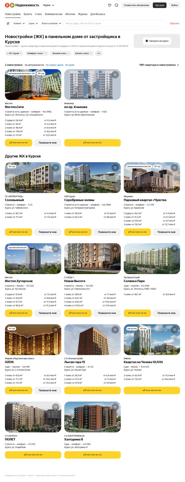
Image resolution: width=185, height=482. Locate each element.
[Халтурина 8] (92, 417)
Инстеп (8, 103)
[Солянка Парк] (152, 258)
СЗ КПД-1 (69, 277)
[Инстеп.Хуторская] (33, 258)
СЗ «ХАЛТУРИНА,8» (74, 436)
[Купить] (28, 14)
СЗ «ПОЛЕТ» (11, 436)
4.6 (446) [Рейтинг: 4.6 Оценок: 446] (47, 111)
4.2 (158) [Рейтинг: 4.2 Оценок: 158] (145, 286)
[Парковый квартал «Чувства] (152, 177)
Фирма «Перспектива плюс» (19, 358)
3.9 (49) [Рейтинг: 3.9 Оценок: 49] (26, 367)
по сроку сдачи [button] (54, 64)
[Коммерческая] (53, 14)
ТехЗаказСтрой (132, 277)
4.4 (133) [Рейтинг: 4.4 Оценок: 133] (145, 367)
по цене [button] (69, 64)
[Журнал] (83, 14)
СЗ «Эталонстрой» (73, 358)
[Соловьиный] (33, 177)
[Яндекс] (7, 5)
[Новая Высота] (92, 258)
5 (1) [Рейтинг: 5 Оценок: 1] (30, 204)
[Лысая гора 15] (92, 339)
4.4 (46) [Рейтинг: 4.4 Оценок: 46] (87, 444)
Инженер (69, 103)
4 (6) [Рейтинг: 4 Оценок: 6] (104, 111)
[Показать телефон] (18, 142)
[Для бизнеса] (97, 14)
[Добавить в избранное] (55, 74)
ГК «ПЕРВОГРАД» (14, 196)
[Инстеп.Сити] (33, 84)
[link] (174, 5)
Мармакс (128, 196)
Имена (127, 358)
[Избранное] (109, 5)
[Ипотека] (70, 14)
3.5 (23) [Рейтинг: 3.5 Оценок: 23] (30, 286)
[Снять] (38, 14)
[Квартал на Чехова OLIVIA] (152, 339)
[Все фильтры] (8, 23)
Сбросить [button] (174, 23)
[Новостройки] (13, 14)
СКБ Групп (69, 196)
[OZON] (33, 339)
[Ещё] (98, 53)
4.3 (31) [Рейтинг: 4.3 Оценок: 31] (31, 444)
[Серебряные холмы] (92, 177)
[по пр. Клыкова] (92, 84)
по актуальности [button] (34, 64)
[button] (116, 5)
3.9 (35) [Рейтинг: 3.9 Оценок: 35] (89, 286)
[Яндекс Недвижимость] (24, 5)
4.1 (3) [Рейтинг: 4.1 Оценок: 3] (90, 367)
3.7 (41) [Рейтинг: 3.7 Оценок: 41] (150, 204)
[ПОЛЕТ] (33, 417)
